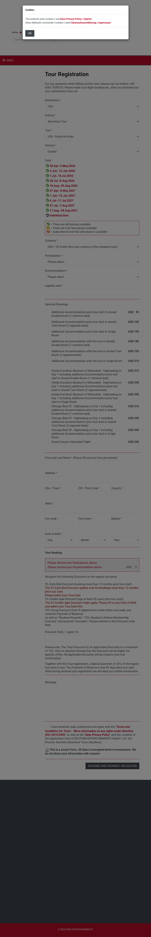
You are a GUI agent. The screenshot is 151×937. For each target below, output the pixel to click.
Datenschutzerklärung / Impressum (91, 22)
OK (30, 33)
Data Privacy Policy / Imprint (76, 19)
